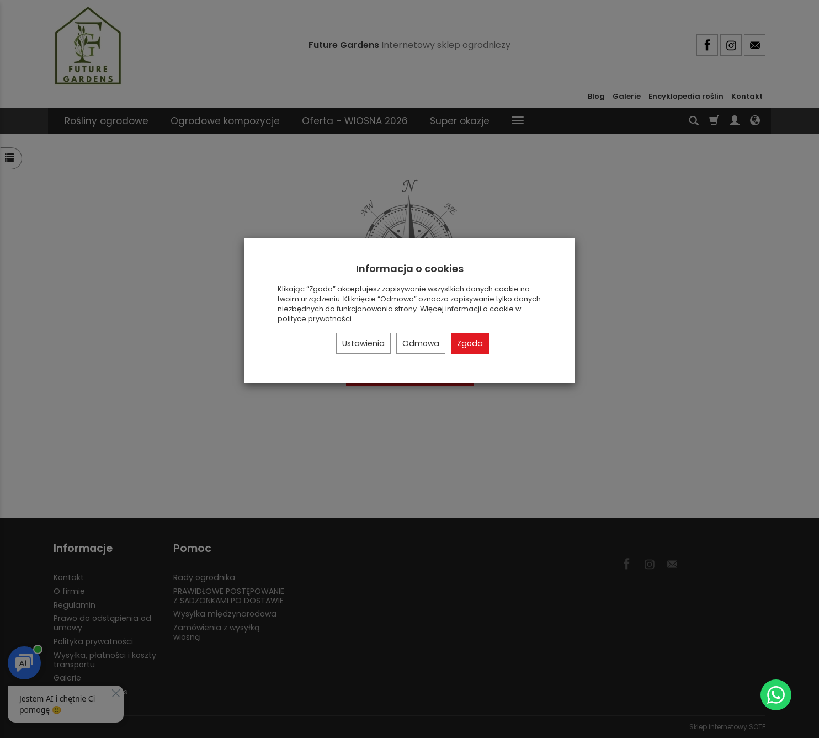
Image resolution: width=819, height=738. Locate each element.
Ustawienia (363, 343)
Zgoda (470, 343)
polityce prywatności (315, 318)
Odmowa (420, 343)
